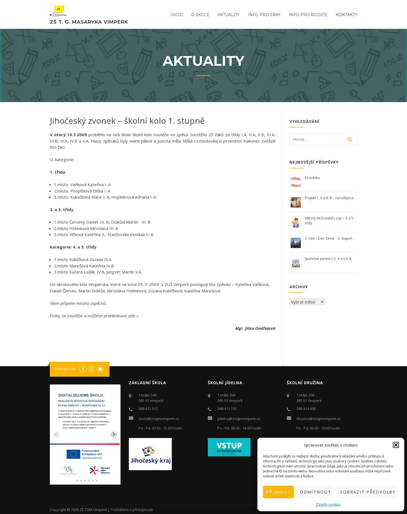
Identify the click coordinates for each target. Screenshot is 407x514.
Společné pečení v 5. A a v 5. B (328, 258)
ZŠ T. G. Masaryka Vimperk (89, 22)
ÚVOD (176, 14)
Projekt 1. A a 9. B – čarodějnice (329, 198)
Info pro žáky (264, 14)
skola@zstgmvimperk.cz (159, 418)
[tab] (73, 480)
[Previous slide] (56, 434)
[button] (396, 445)
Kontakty (346, 14)
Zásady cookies (328, 504)
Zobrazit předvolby (368, 492)
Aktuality (228, 14)
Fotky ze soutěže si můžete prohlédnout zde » (94, 315)
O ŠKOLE (200, 14)
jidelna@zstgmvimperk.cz (238, 418)
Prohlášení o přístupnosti (132, 509)
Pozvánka (312, 177)
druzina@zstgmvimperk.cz (318, 418)
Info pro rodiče (308, 14)
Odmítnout (315, 492)
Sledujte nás (65, 368)
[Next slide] (114, 434)
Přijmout (278, 492)
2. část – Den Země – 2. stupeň (328, 238)
